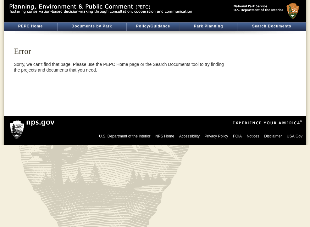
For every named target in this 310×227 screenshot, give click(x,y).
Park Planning (208, 26)
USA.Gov (294, 136)
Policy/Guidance (153, 26)
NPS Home (164, 136)
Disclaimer (273, 136)
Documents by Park (91, 26)
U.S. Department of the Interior (124, 136)
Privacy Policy (216, 136)
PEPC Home (30, 26)
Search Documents (271, 26)
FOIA (237, 136)
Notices (253, 136)
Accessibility (189, 136)
